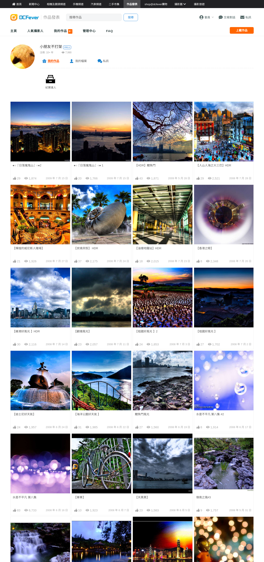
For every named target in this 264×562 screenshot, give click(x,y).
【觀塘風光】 (82, 331)
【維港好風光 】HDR (26, 331)
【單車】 (79, 497)
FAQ (109, 31)
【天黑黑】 (142, 497)
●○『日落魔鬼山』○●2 (27, 165)
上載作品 (242, 30)
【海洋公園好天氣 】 (87, 414)
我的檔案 (81, 61)
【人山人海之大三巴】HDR (213, 165)
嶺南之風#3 (203, 497)
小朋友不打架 (51, 47)
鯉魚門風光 (142, 414)
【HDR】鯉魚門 (145, 165)
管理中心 (89, 31)
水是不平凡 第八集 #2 (210, 414)
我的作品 (63, 31)
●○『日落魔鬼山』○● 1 (89, 165)
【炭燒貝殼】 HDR (86, 248)
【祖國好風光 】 (206, 331)
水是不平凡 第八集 (25, 497)
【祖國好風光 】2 (146, 331)
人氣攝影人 (35, 31)
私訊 (106, 61)
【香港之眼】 (204, 248)
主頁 (13, 31)
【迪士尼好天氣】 (24, 414)
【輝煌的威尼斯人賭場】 (28, 248)
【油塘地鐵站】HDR (148, 248)
